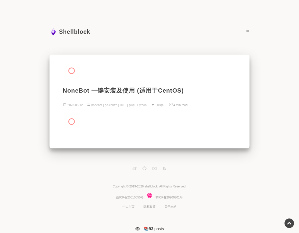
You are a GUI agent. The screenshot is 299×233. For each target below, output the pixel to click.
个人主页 (128, 206)
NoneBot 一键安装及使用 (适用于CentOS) (123, 90)
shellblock (151, 186)
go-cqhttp (111, 105)
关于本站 (170, 206)
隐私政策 (150, 206)
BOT (123, 105)
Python (141, 105)
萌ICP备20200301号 (169, 197)
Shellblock (74, 32)
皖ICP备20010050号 (130, 197)
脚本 (132, 105)
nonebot (96, 105)
